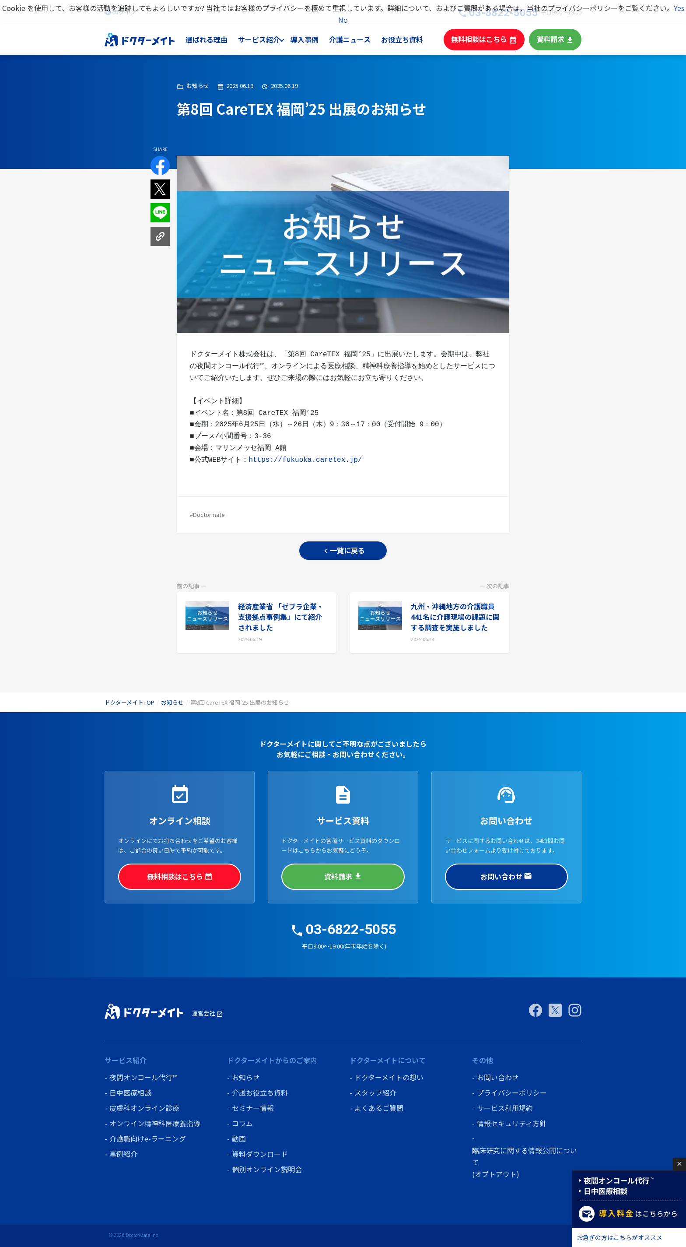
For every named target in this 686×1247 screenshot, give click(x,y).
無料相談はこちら (488, 39)
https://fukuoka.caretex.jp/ (305, 460)
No (343, 19)
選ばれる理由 (215, 39)
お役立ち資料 (409, 39)
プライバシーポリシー (512, 1092)
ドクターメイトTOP (129, 702)
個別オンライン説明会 (267, 1169)
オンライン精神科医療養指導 (154, 1123)
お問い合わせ (506, 876)
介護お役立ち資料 (260, 1092)
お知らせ (172, 702)
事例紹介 (123, 1154)
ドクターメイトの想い (389, 1077)
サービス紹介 (267, 39)
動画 (239, 1138)
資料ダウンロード (260, 1154)
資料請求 (556, 39)
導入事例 (313, 39)
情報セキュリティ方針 (511, 1123)
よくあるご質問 (378, 1108)
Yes (679, 8)
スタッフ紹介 (375, 1092)
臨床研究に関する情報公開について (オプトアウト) (524, 1162)
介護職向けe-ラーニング (147, 1138)
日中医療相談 (130, 1092)
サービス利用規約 (505, 1108)
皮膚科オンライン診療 (144, 1108)
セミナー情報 (253, 1108)
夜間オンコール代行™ (143, 1077)
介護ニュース (358, 39)
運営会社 (207, 1013)
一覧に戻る (343, 550)
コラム (242, 1123)
